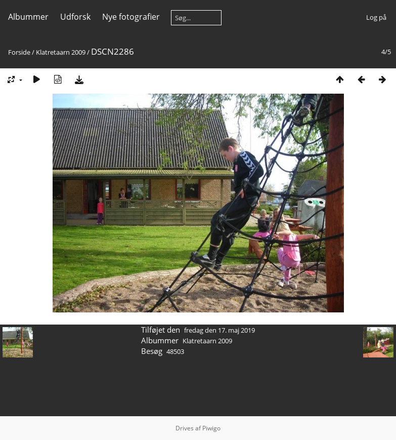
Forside (19, 52)
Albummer (28, 16)
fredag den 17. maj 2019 (219, 330)
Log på (376, 17)
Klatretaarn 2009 (60, 52)
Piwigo (211, 428)
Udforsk (75, 16)
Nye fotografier (131, 16)
